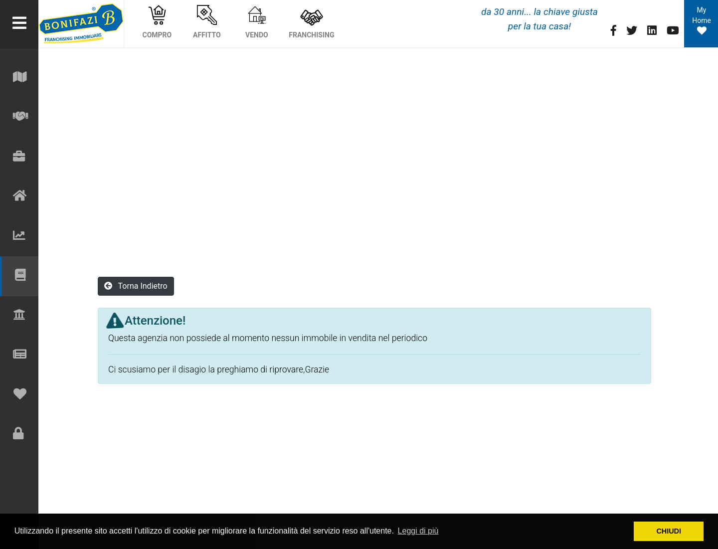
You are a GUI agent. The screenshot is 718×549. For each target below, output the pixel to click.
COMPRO (157, 22)
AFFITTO (207, 22)
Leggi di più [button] (418, 531)
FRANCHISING (311, 22)
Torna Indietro (136, 286)
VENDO (256, 22)
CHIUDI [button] (668, 531)
